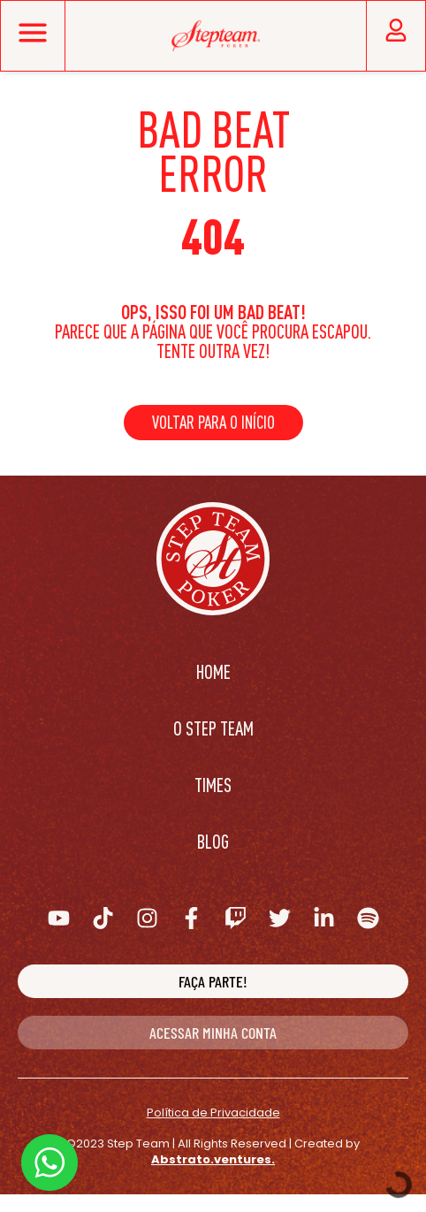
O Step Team (213, 728)
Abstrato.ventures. (213, 1159)
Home (213, 671)
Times (213, 785)
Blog (213, 841)
